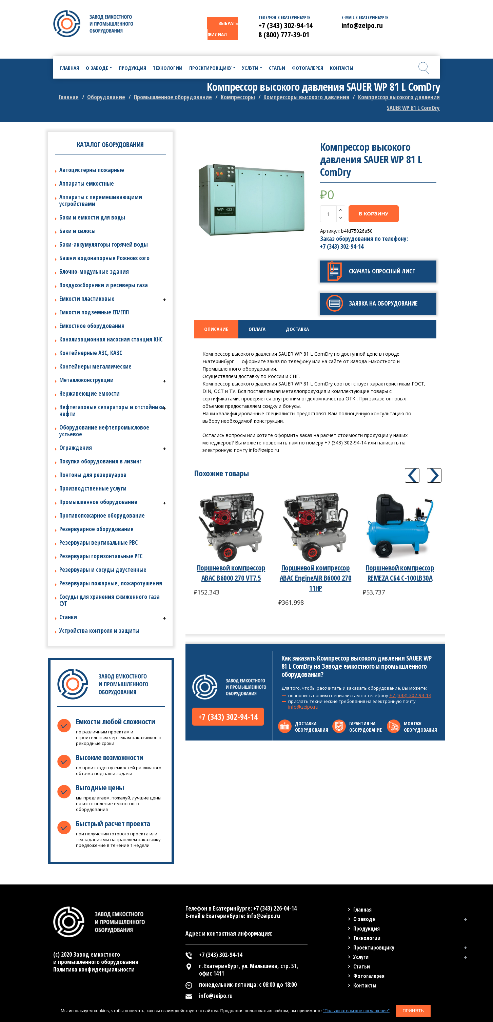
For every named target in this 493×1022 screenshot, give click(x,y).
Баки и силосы (77, 231)
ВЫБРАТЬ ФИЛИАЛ (223, 29)
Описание (216, 329)
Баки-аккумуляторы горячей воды (103, 244)
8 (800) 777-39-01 (283, 34)
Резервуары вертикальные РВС (98, 542)
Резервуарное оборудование (96, 529)
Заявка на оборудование (383, 303)
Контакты (364, 985)
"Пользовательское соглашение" (356, 1010)
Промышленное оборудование (173, 97)
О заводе (364, 919)
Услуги (361, 957)
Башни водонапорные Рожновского (104, 258)
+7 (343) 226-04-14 (275, 908)
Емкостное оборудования (91, 326)
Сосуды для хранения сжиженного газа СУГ (109, 600)
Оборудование (106, 97)
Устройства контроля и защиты (99, 630)
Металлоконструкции (86, 380)
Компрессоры (238, 97)
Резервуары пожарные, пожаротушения (110, 583)
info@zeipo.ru (303, 707)
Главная (69, 97)
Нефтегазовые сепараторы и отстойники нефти (111, 410)
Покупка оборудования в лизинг (100, 461)
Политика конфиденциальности (94, 969)
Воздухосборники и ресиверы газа (103, 285)
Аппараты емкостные (86, 183)
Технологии (366, 938)
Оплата (257, 329)
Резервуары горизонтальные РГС (100, 556)
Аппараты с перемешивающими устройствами (100, 200)
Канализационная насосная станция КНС (110, 339)
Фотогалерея (368, 976)
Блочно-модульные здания (94, 271)
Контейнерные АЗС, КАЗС (90, 353)
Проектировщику (373, 947)
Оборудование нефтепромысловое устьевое (104, 430)
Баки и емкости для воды (92, 217)
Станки (68, 617)
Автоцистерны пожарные (91, 170)
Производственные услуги (92, 488)
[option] (252, 199)
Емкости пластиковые (87, 299)
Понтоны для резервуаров (92, 475)
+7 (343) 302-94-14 (341, 246)
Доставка (297, 329)
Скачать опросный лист (382, 271)
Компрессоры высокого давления (306, 97)
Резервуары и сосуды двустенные (102, 569)
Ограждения (75, 448)
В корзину (374, 214)
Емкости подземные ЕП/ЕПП (94, 312)
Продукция (366, 928)
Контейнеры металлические (95, 366)
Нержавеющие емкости (89, 393)
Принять (413, 1010)
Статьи (361, 966)
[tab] (216, 329)
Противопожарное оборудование (102, 515)
